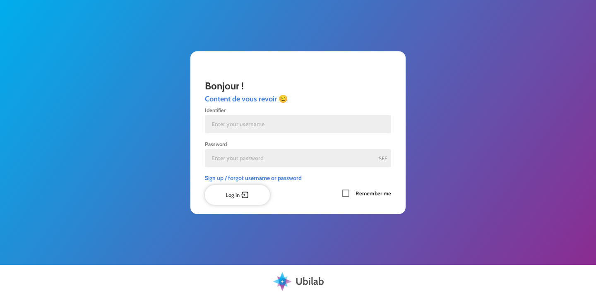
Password (216, 144)
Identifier (215, 110)
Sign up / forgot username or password (253, 178)
